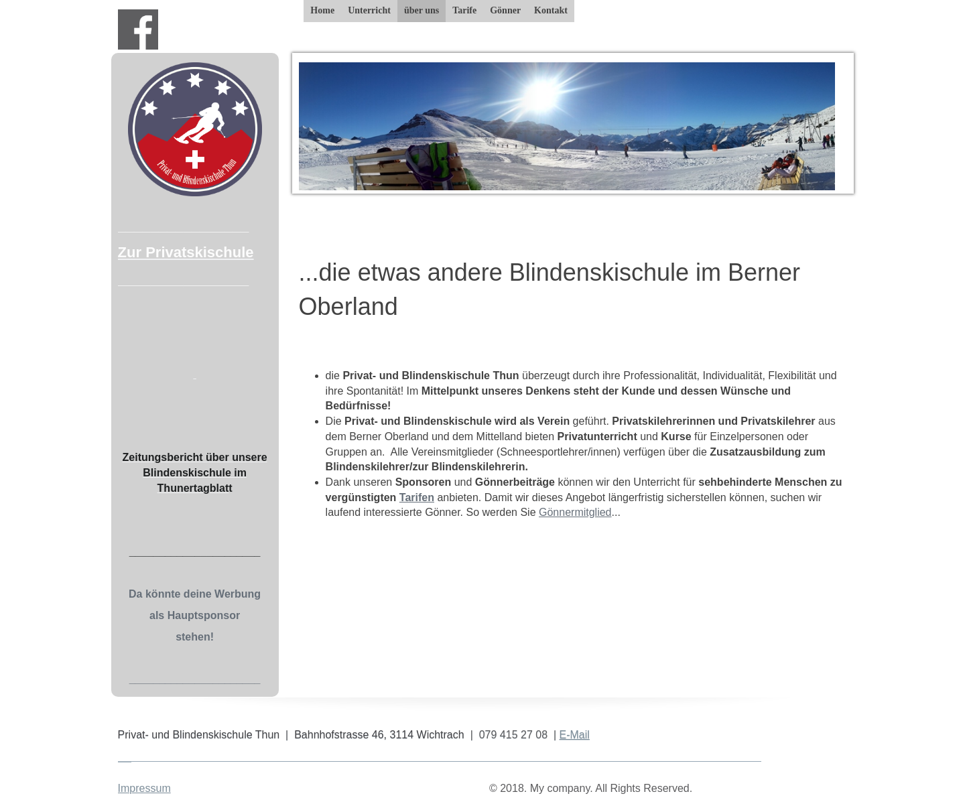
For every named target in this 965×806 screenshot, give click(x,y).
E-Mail (575, 734)
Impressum (144, 788)
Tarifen (416, 497)
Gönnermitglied (575, 512)
